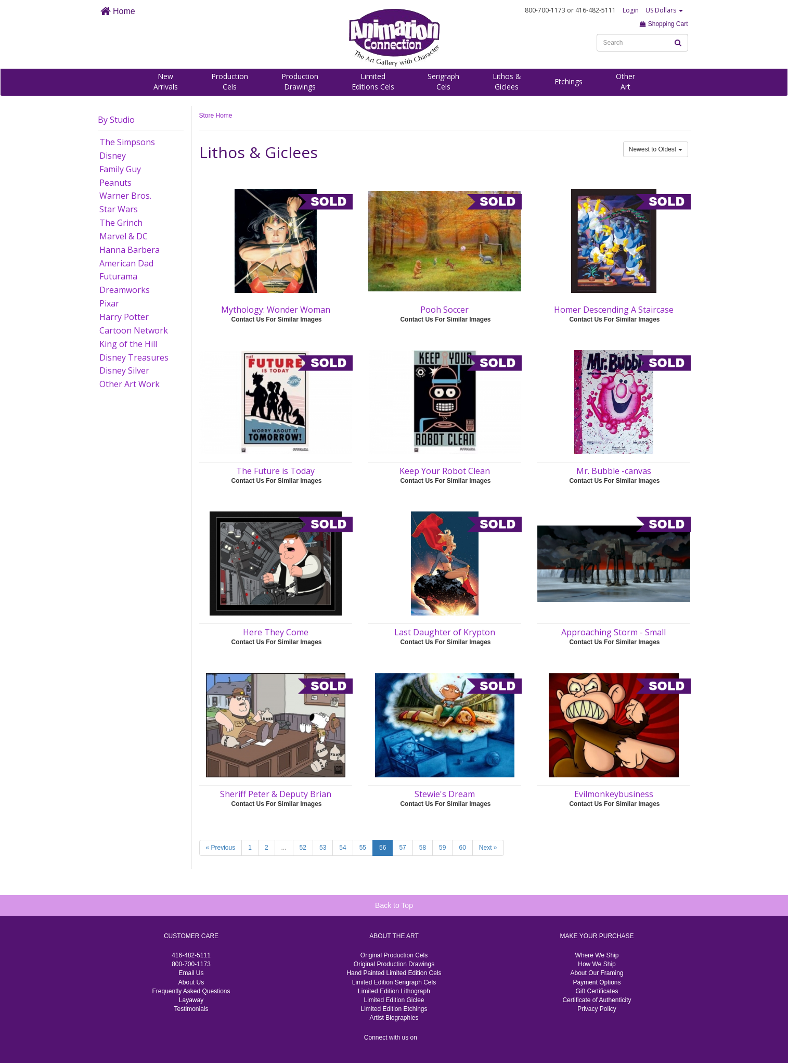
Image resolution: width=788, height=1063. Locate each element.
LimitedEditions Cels (373, 81)
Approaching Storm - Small (613, 632)
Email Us (190, 973)
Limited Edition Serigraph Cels (394, 982)
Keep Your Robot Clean (444, 471)
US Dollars (664, 10)
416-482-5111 (191, 955)
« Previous (221, 847)
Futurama (118, 276)
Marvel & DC (123, 236)
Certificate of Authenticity (596, 1000)
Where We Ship (597, 955)
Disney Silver (124, 370)
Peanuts (115, 182)
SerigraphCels (443, 81)
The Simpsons (127, 142)
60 (462, 847)
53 (322, 847)
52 (303, 847)
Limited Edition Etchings (393, 1009)
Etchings (568, 81)
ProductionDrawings (299, 81)
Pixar (109, 303)
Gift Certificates (596, 991)
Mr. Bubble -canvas (613, 471)
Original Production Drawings (394, 964)
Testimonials (191, 1009)
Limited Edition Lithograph (394, 991)
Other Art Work (129, 384)
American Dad (126, 263)
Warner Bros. (125, 195)
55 (362, 847)
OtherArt (625, 81)
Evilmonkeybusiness (613, 794)
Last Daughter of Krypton (444, 632)
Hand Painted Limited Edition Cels (393, 973)
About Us (191, 982)
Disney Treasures (134, 357)
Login (631, 10)
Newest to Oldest (655, 149)
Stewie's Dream (445, 794)
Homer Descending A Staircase (614, 309)
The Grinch (121, 222)
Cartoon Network (133, 330)
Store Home (215, 115)
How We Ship (596, 964)
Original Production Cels (394, 955)
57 (402, 847)
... (284, 847)
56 (382, 847)
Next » (488, 847)
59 (442, 847)
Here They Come (275, 632)
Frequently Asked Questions (191, 991)
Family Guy (120, 169)
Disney (112, 155)
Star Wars (118, 209)
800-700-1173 (191, 964)
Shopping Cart (664, 24)
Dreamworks (124, 290)
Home (117, 11)
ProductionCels (229, 81)
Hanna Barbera (129, 249)
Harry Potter (124, 317)
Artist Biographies (393, 1017)
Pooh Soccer (444, 309)
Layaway (191, 1000)
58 (422, 847)
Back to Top (394, 905)
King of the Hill (128, 344)
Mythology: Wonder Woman (275, 309)
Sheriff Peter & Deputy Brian (275, 794)
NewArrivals (165, 81)
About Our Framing (596, 973)
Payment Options (597, 982)
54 (342, 847)
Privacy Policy (596, 1009)
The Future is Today (275, 471)
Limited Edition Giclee (394, 1000)
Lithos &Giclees (507, 81)
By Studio (116, 119)
